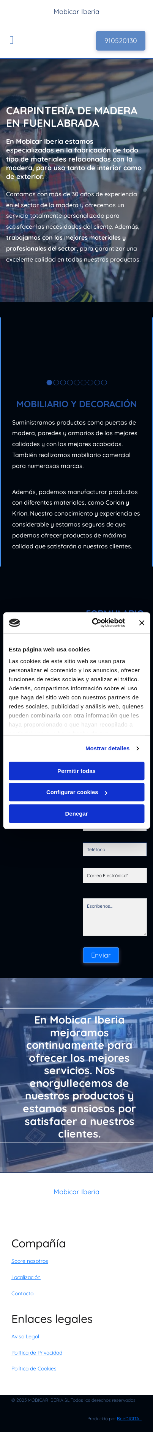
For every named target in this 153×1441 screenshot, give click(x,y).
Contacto (22, 1293)
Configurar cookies (76, 792)
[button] (120, 41)
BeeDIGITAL (129, 1418)
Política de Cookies (34, 1368)
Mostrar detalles (107, 748)
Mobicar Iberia (76, 1191)
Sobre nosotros (29, 1261)
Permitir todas (76, 771)
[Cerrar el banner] (141, 622)
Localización (26, 1277)
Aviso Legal (25, 1336)
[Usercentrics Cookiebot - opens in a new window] (94, 623)
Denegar (76, 813)
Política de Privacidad (36, 1352)
